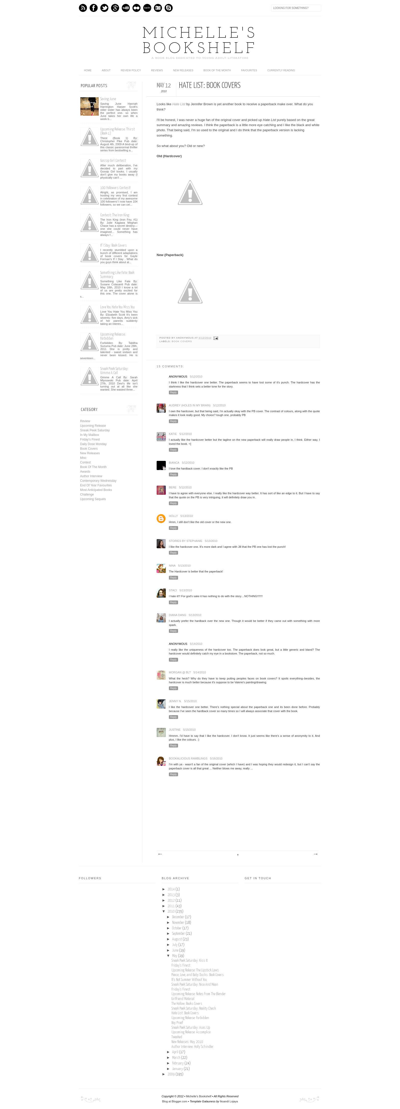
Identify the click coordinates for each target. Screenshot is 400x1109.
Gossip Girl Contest (113, 161)
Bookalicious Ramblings (188, 758)
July (175, 945)
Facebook (94, 8)
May (175, 956)
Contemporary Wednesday (98, 481)
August (177, 939)
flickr (136, 8)
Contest (85, 462)
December (178, 917)
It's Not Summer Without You (189, 980)
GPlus (115, 8)
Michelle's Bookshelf (200, 41)
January (178, 1069)
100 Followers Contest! (115, 188)
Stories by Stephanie (185, 540)
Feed (83, 8)
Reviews (157, 70)
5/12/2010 (196, 376)
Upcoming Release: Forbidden (113, 336)
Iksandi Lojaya (229, 1101)
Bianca (174, 462)
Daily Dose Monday (93, 444)
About (106, 70)
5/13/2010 (186, 515)
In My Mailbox (89, 435)
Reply (173, 392)
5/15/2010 (190, 701)
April (175, 1052)
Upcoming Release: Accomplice (190, 1032)
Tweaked (176, 1037)
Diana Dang (177, 615)
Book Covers (182, 341)
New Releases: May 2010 (187, 1042)
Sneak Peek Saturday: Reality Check (193, 1008)
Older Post (315, 854)
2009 (172, 1074)
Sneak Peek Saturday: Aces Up (190, 1028)
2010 (172, 911)
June (175, 950)
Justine (175, 729)
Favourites (249, 70)
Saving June (108, 99)
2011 (172, 906)
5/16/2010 (216, 758)
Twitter (104, 8)
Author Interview (91, 476)
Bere (173, 487)
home (88, 70)
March (176, 1058)
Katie (173, 433)
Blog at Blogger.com (174, 1101)
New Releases (183, 70)
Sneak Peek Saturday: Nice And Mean (194, 984)
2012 (172, 900)
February (178, 1063)
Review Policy (131, 70)
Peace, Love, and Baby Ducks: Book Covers (197, 975)
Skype (169, 8)
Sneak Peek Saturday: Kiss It (189, 961)
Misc (83, 458)
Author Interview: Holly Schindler (192, 1047)
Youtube (126, 8)
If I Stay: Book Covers (113, 245)
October (177, 928)
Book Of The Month (217, 70)
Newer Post (160, 854)
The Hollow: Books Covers (186, 1004)
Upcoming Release (93, 425)
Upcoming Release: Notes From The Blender (198, 994)
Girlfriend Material (182, 999)
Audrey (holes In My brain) (189, 405)
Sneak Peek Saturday (95, 430)
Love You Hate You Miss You (117, 307)
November (178, 923)
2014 (172, 889)
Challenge (87, 494)
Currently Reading (281, 70)
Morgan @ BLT (180, 672)
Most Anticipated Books (96, 490)
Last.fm (147, 8)
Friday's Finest (90, 439)
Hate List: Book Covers (185, 1013)
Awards (85, 471)
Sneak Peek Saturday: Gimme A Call (114, 371)
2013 (172, 895)
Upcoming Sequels (93, 499)
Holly (173, 515)
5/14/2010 (196, 643)
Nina (172, 565)
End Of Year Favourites (96, 485)
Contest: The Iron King (114, 215)
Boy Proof (177, 1023)
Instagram (158, 8)
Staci (173, 590)
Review (85, 421)
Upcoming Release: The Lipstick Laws (195, 970)
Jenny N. (175, 701)
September (179, 934)
